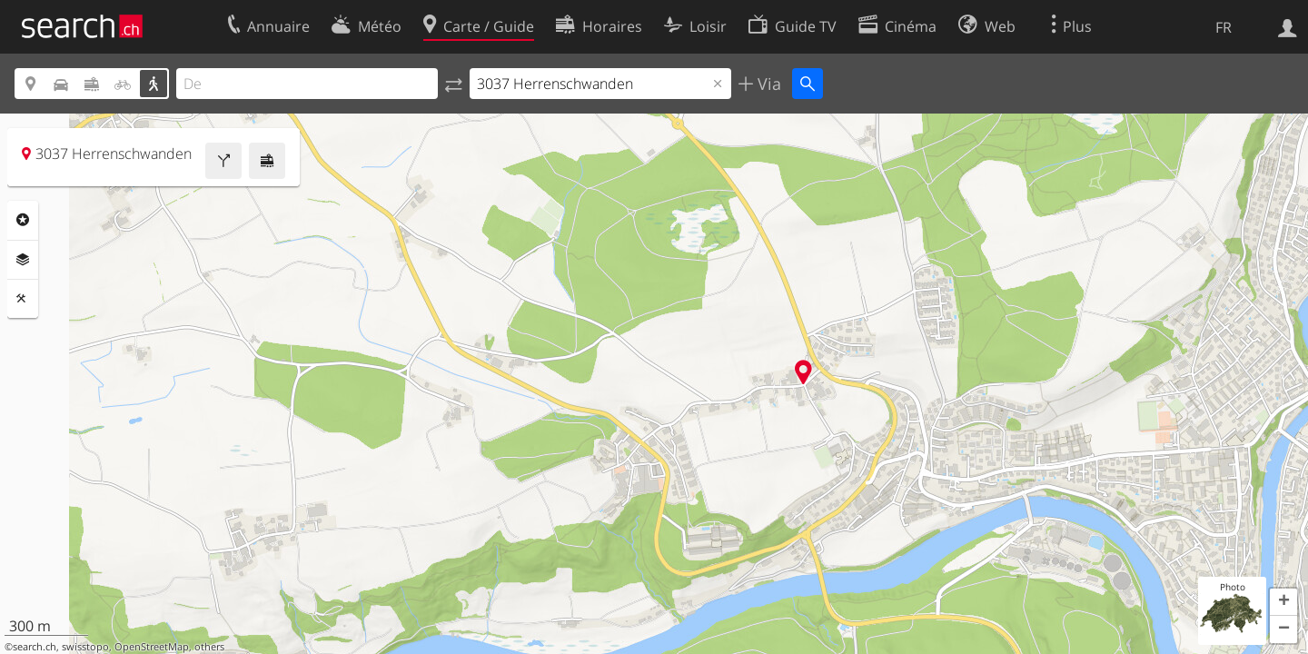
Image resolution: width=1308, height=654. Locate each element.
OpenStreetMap (151, 646)
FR (1223, 27)
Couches (22, 260)
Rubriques (22, 220)
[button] (1283, 602)
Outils (22, 299)
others (209, 646)
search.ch (34, 646)
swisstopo (85, 646)
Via (767, 83)
